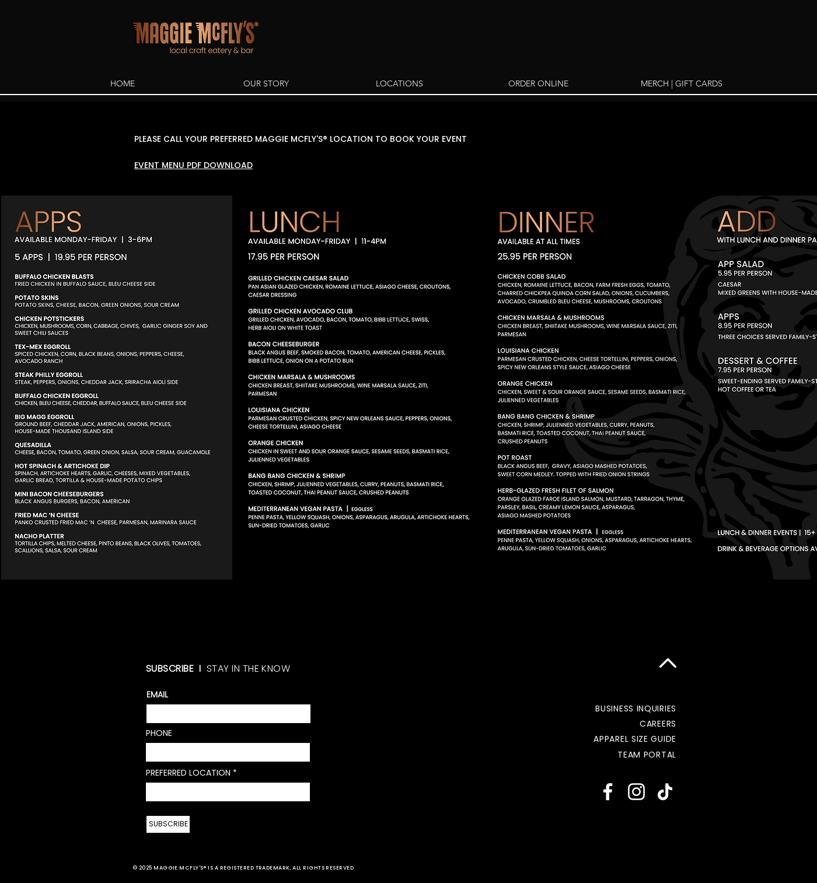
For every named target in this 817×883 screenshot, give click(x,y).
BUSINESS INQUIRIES (635, 708)
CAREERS (658, 724)
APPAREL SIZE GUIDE (634, 739)
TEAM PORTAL (646, 754)
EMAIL (157, 694)
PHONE (159, 733)
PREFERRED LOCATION (188, 773)
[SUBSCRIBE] (168, 824)
